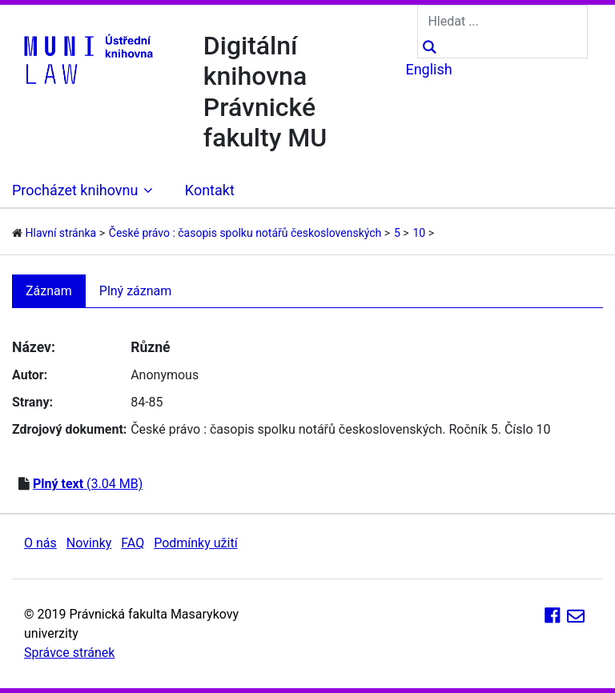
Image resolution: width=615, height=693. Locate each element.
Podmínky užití (195, 543)
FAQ (132, 543)
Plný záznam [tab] (135, 290)
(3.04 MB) (88, 483)
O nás (40, 543)
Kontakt (210, 190)
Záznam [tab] (49, 290)
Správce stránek (69, 652)
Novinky (89, 543)
